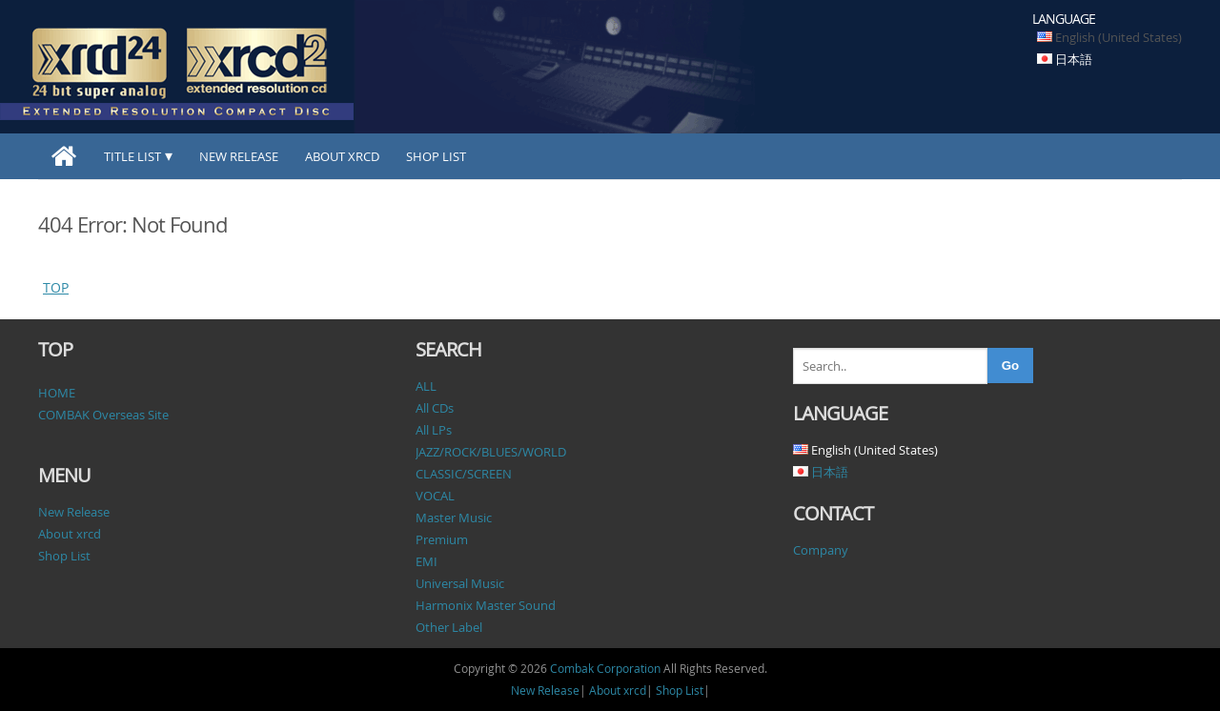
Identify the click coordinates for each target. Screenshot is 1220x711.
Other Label (449, 627)
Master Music (454, 517)
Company (820, 550)
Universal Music (460, 583)
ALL (426, 386)
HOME (56, 392)
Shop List (436, 156)
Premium (442, 539)
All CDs (435, 407)
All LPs (434, 429)
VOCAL (435, 495)
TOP (56, 287)
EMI (426, 561)
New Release (238, 156)
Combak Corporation (605, 668)
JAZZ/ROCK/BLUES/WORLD (491, 451)
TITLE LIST (132, 156)
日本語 (1073, 59)
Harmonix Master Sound (486, 605)
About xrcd (342, 156)
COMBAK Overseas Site (103, 414)
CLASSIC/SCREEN (464, 473)
